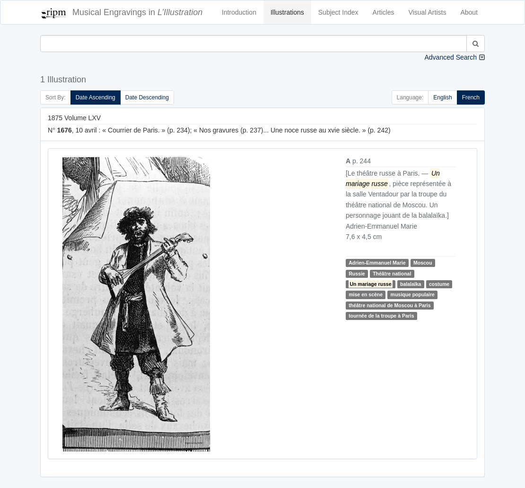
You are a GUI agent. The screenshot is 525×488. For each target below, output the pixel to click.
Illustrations (287, 12)
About (469, 12)
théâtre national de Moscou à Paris (389, 305)
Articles (383, 12)
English (442, 97)
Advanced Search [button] (450, 57)
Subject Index (338, 12)
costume (439, 284)
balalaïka (410, 284)
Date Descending (147, 97)
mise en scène (366, 294)
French (471, 97)
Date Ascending (95, 97)
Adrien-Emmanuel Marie (377, 263)
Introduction (239, 12)
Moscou (422, 263)
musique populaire (413, 294)
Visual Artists (427, 12)
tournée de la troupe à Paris (381, 316)
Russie (357, 273)
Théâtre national (392, 273)
